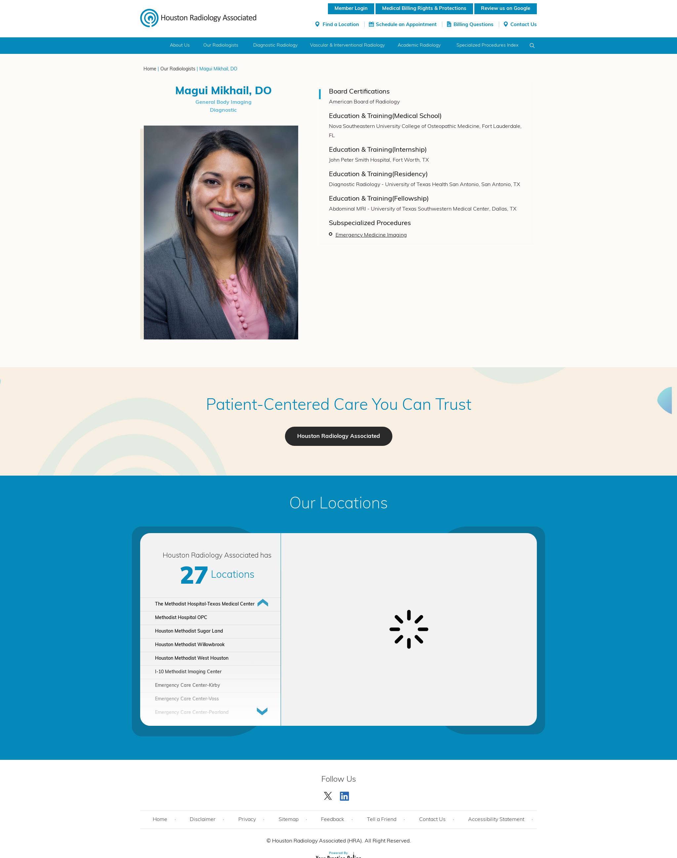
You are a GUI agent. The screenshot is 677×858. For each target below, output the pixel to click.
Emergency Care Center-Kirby (187, 685)
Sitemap (289, 819)
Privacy (247, 819)
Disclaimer (203, 819)
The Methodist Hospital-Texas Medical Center (205, 604)
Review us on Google (505, 8)
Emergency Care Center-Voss (187, 699)
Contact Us (523, 24)
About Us (180, 45)
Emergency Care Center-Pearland (192, 712)
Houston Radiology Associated (338, 436)
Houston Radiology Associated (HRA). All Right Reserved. (341, 841)
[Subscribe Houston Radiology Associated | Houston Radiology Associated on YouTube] (345, 794)
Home (152, 45)
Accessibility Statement (496, 819)
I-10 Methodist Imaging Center (188, 672)
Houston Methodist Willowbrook (189, 645)
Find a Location (341, 24)
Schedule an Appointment (406, 24)
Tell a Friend (381, 819)
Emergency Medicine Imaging (371, 235)
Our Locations (338, 504)
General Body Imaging (223, 102)
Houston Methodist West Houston (191, 658)
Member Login (351, 8)
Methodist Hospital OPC (181, 617)
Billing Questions (474, 24)
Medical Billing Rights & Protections (424, 8)
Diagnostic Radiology (275, 45)
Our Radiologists (220, 45)
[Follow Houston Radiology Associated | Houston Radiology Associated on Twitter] (328, 794)
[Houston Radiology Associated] (198, 17)
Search (532, 45)
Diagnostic (223, 110)
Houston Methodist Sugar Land (189, 631)
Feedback (332, 819)
